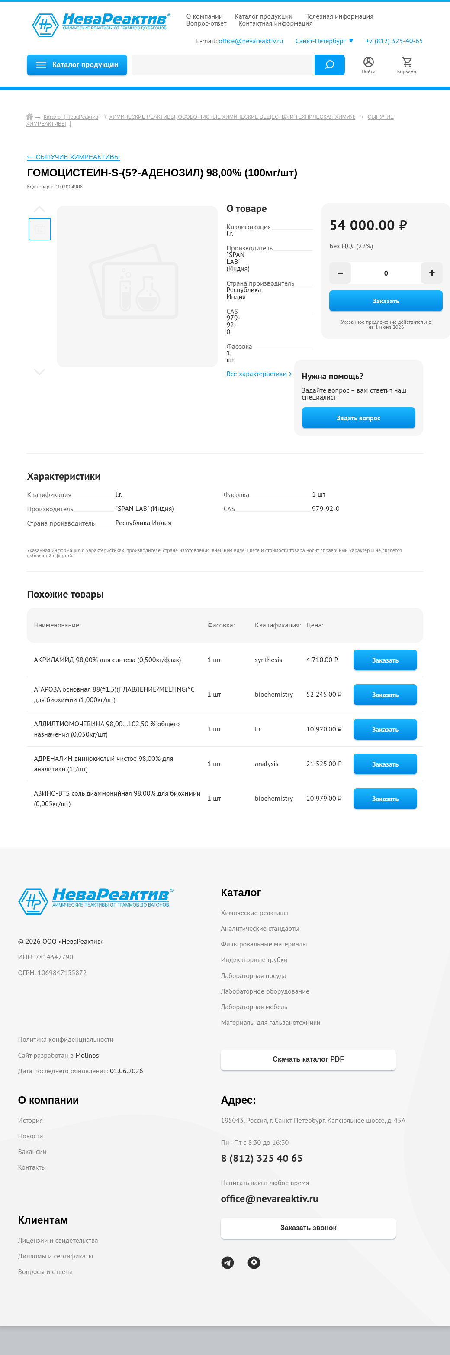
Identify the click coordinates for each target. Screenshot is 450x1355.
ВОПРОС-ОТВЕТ (206, 22)
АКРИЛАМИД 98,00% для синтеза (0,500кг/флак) (107, 659)
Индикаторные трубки (254, 959)
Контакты (32, 1167)
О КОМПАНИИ (204, 16)
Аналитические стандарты (260, 928)
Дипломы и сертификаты (55, 1255)
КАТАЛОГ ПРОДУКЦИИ (263, 16)
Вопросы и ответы (45, 1271)
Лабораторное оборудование (265, 991)
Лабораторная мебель (254, 1006)
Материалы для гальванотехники (270, 1022)
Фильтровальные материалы (264, 943)
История (30, 1120)
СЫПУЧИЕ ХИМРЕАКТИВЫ (77, 156)
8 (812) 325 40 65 (262, 1158)
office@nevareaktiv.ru (251, 40)
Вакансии (32, 1151)
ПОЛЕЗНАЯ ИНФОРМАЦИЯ (338, 16)
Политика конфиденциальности (66, 1039)
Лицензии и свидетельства (58, 1240)
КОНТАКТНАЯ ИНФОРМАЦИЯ (275, 22)
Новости (30, 1135)
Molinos (87, 1055)
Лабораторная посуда (253, 975)
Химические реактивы (254, 912)
